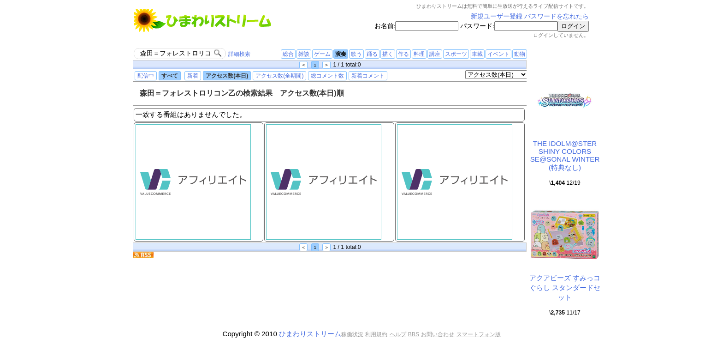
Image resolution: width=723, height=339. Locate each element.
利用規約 (376, 334)
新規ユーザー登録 (496, 16)
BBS (413, 334)
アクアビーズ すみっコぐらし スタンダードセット (564, 287)
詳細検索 (239, 54)
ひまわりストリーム (310, 334)
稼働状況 (352, 334)
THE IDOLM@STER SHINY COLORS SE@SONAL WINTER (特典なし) (565, 155)
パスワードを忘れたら (556, 16)
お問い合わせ (437, 334)
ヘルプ (398, 334)
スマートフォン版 (478, 334)
